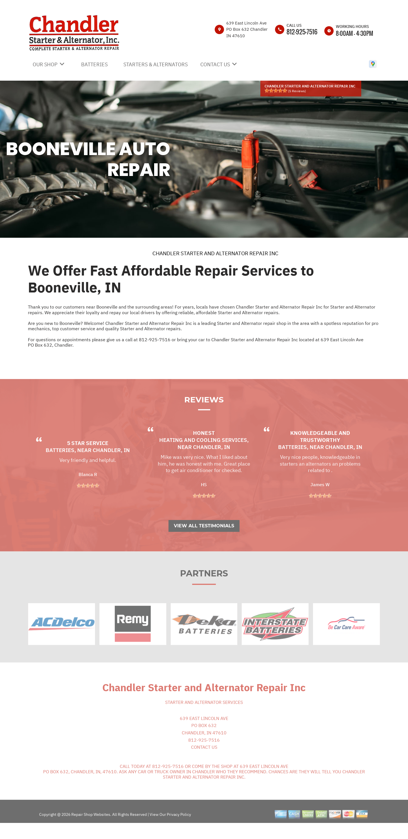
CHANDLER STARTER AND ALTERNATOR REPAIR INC (215, 253)
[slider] (276, 90)
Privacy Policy (179, 827)
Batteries (60, 463)
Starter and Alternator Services (204, 715)
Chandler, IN (111, 463)
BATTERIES (94, 64)
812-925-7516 (302, 31)
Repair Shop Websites (90, 827)
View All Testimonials (204, 538)
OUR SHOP (45, 64)
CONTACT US (215, 64)
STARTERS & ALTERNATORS (155, 64)
